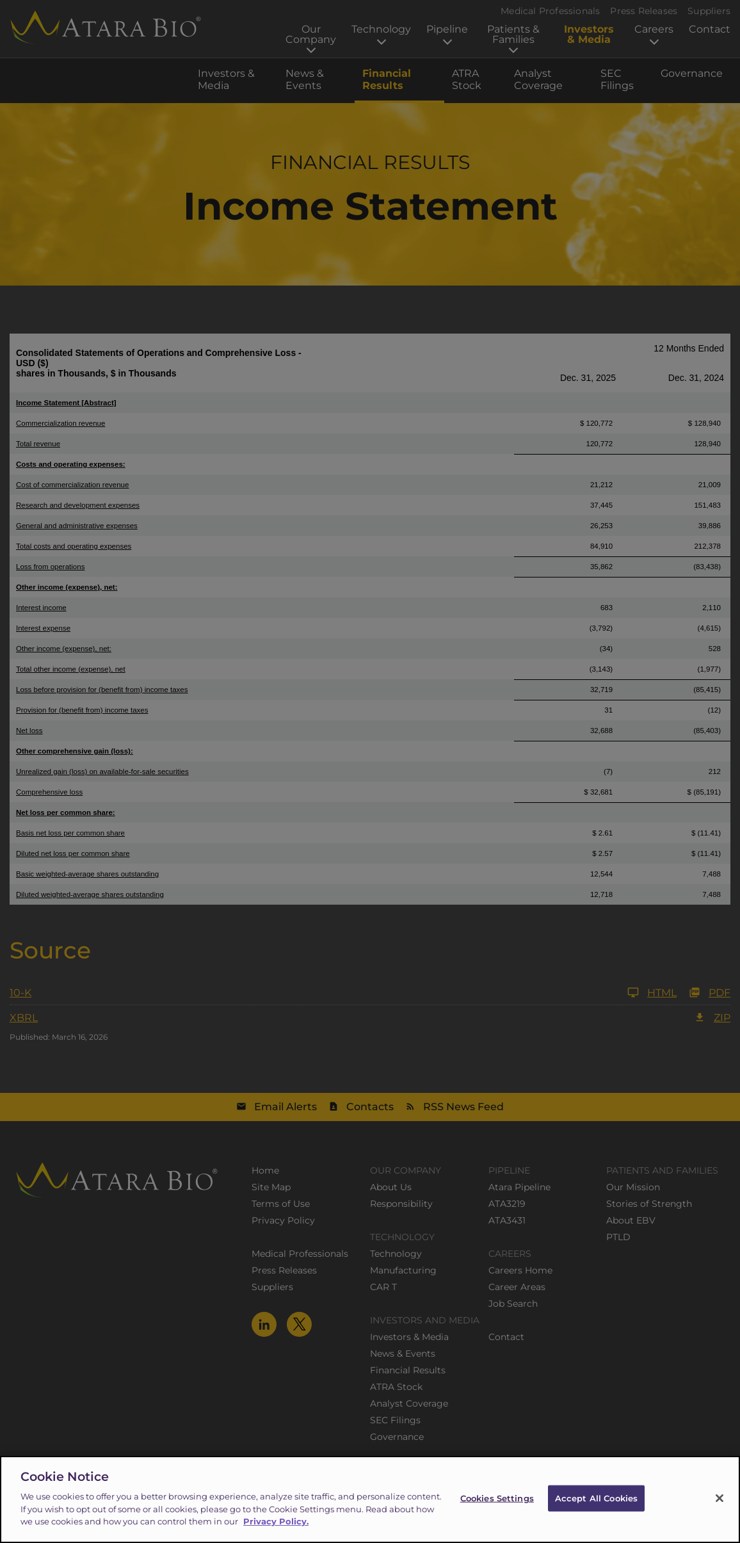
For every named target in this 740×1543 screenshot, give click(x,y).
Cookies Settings (497, 1510)
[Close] (719, 1511)
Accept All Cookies (596, 1510)
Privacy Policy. (276, 1534)
